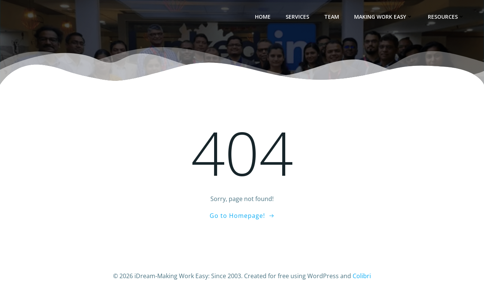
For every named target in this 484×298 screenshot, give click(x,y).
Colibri (362, 275)
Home (263, 17)
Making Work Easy (384, 17)
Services (298, 17)
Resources (447, 17)
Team (332, 17)
